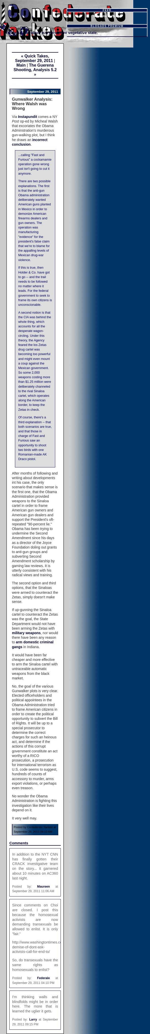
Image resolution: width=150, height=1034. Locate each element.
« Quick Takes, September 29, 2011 (34, 58)
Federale (43, 978)
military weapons (26, 633)
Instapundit (27, 117)
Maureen (43, 886)
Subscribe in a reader (107, 16)
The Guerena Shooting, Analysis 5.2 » (35, 70)
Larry (33, 1019)
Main (21, 65)
